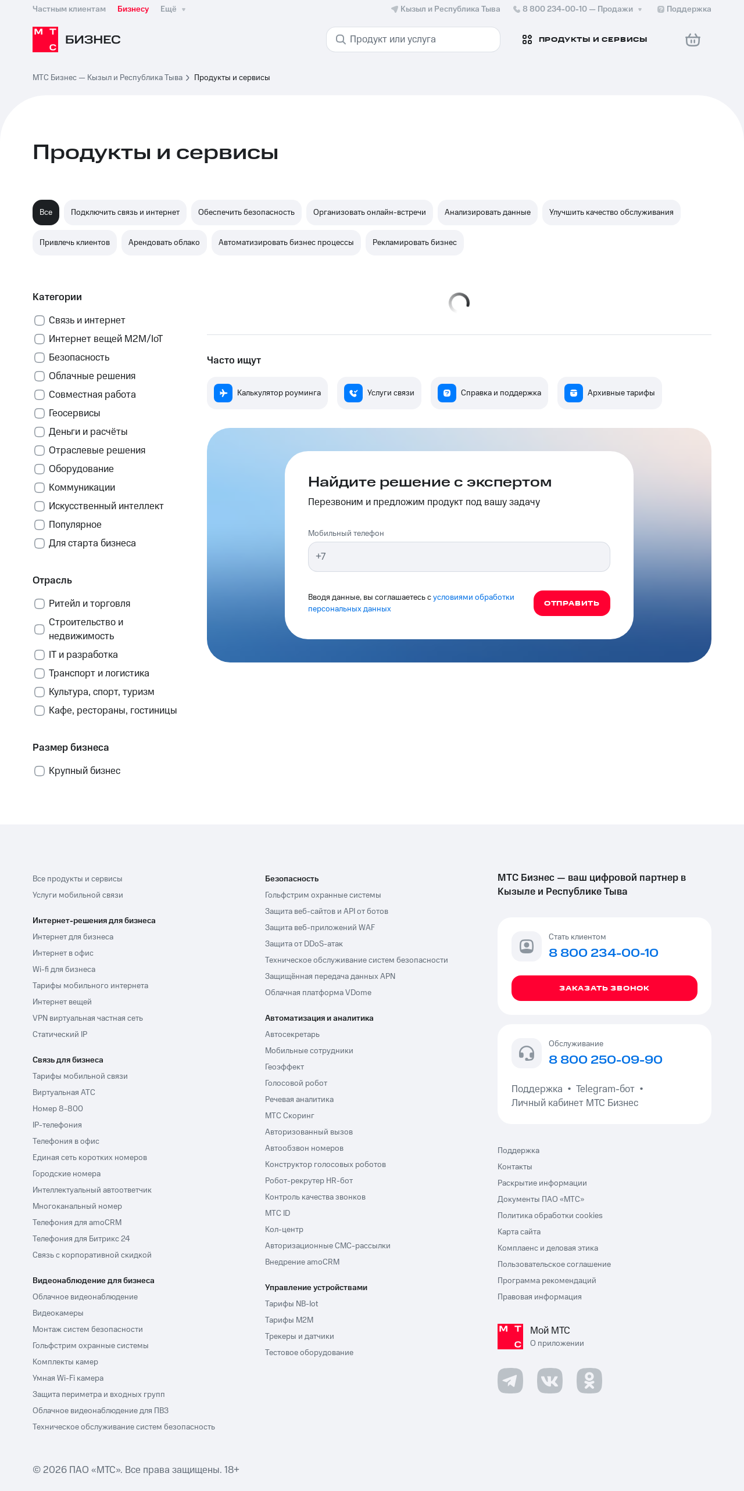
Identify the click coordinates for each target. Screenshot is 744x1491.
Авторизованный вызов (309, 1132)
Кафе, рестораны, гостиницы (113, 711)
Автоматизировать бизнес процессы (286, 242)
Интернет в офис (63, 953)
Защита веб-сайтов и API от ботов (326, 911)
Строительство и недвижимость (86, 629)
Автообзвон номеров (304, 1148)
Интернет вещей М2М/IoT (106, 339)
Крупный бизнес (84, 771)
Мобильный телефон (346, 533)
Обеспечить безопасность (246, 212)
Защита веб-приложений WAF (320, 928)
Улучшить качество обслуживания (611, 212)
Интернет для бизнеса (73, 937)
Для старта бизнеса (92, 543)
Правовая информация (540, 1297)
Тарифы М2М (289, 1320)
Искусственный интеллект (106, 506)
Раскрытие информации (542, 1183)
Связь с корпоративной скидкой (92, 1255)
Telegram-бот (605, 1089)
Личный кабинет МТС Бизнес (575, 1103)
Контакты (515, 1167)
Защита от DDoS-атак (304, 944)
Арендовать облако (164, 242)
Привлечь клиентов (75, 242)
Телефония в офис (66, 1141)
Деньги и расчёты (88, 432)
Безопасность (79, 358)
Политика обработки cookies (550, 1216)
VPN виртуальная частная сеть (88, 1018)
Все (46, 212)
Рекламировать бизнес (415, 242)
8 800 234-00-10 (578, 9)
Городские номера (67, 1174)
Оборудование (81, 469)
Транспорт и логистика (99, 673)
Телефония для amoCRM (77, 1223)
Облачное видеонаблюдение (85, 1297)
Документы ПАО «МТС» (541, 1199)
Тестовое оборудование (309, 1353)
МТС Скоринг (289, 1116)
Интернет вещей (62, 1002)
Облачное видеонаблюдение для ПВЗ (101, 1411)
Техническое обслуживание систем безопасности (356, 960)
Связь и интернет (87, 320)
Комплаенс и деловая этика (548, 1248)
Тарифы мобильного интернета (90, 986)
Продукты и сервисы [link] (232, 78)
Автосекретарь (292, 1034)
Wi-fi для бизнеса (64, 969)
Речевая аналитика (299, 1099)
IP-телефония (57, 1125)
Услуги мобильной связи (78, 895)
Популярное (75, 525)
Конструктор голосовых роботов (325, 1165)
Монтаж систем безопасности (88, 1329)
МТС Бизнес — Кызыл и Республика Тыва (108, 78)
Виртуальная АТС (64, 1093)
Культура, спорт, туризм (102, 692)
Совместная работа (92, 395)
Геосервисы (75, 413)
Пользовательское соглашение (554, 1264)
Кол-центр (284, 1230)
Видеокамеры (58, 1313)
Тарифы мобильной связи (80, 1076)
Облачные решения (92, 376)
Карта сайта (519, 1232)
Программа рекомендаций (547, 1281)
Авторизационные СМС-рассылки (328, 1246)
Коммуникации (82, 488)
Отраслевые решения (97, 451)
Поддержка (539, 1089)
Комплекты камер (65, 1362)
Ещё (174, 9)
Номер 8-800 (58, 1109)
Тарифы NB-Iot (291, 1304)
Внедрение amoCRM (302, 1262)
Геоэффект (284, 1067)
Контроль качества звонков (315, 1197)
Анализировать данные (488, 212)
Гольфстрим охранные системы (91, 1346)
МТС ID (277, 1213)
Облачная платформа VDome (318, 993)
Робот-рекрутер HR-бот (309, 1181)
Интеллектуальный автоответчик (92, 1190)
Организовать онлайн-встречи (369, 212)
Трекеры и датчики (299, 1336)
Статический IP (60, 1034)
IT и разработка (83, 655)
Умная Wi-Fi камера (68, 1378)
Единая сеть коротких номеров (90, 1158)
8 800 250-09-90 (606, 1060)
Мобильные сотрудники (309, 1051)
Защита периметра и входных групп (99, 1394)
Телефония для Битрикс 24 (81, 1239)
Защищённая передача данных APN (330, 976)
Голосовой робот (296, 1083)
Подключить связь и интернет (125, 212)
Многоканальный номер (77, 1206)
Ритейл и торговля (89, 604)
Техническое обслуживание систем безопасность (124, 1427)
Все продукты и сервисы (78, 879)
